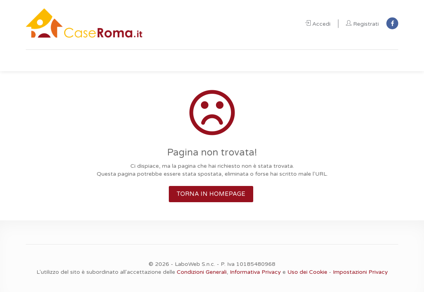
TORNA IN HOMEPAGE (211, 193)
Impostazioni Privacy (360, 272)
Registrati (362, 24)
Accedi (317, 24)
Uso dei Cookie (307, 272)
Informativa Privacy (255, 272)
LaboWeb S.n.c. (195, 264)
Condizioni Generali (202, 272)
